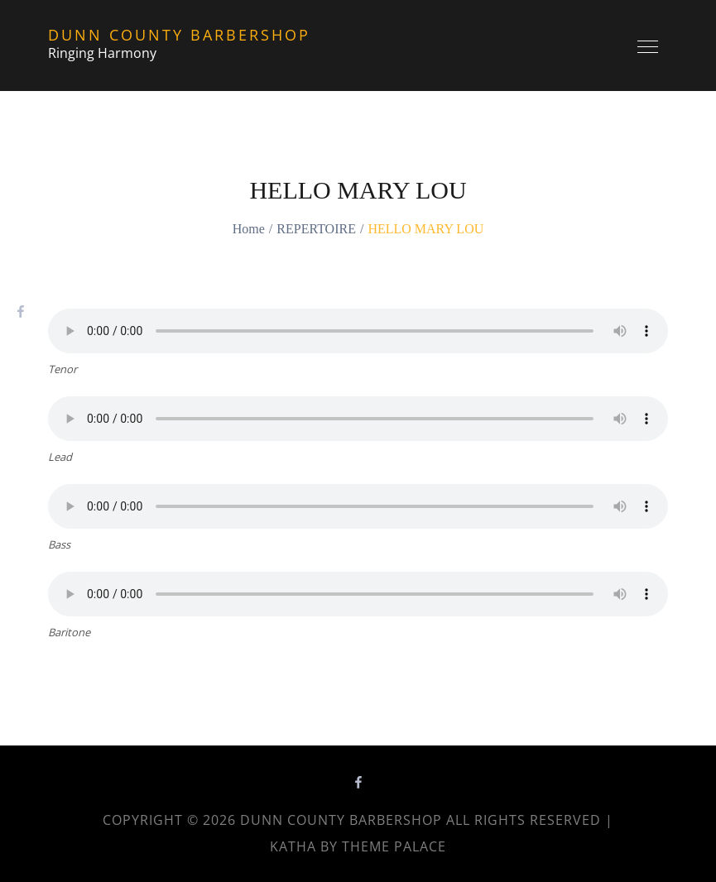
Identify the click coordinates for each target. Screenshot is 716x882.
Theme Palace (394, 846)
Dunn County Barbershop (179, 35)
